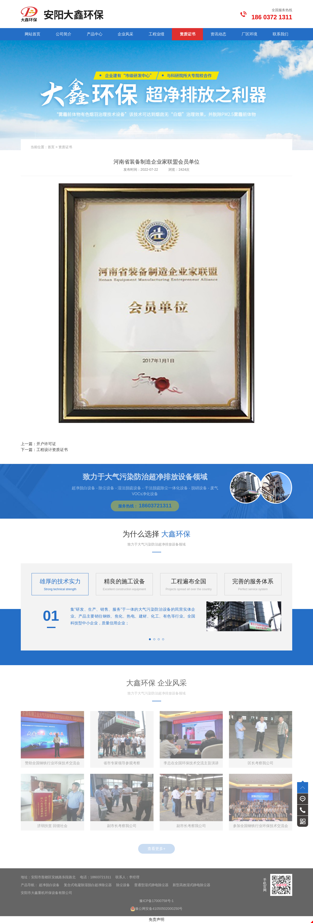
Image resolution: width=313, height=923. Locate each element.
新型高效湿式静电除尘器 (191, 885)
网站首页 (32, 34)
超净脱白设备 (49, 885)
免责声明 (156, 919)
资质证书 (187, 34)
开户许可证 (46, 444)
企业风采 (125, 34)
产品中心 (94, 34)
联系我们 (280, 34)
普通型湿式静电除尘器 (151, 885)
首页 (51, 147)
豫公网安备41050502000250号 (156, 909)
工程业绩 (156, 34)
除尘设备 (123, 885)
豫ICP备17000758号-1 (156, 901)
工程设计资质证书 (52, 450)
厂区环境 (249, 34)
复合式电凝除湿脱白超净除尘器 (88, 885)
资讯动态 (218, 34)
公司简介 (63, 34)
